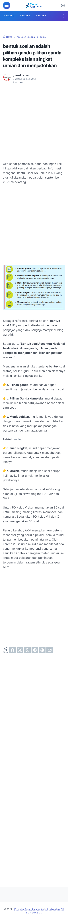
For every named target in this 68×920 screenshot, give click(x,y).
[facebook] (12, 650)
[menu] (6, 5)
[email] (49, 650)
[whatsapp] (27, 650)
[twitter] (20, 650)
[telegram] (35, 650)
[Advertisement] (34, 123)
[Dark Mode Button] (63, 5)
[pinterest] (42, 650)
